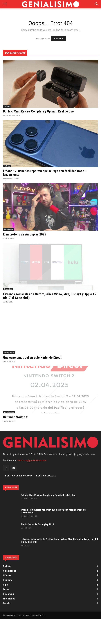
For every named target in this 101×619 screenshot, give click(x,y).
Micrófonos (8, 229)
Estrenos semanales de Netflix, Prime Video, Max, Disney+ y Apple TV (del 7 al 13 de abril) (50, 296)
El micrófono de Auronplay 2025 (24, 234)
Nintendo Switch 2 (15, 417)
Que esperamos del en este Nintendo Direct (32, 357)
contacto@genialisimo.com (32, 460)
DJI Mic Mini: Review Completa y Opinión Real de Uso (38, 111)
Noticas (7, 166)
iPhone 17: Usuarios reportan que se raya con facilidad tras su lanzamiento (44, 173)
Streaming (8, 289)
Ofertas (7, 106)
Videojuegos (9, 352)
